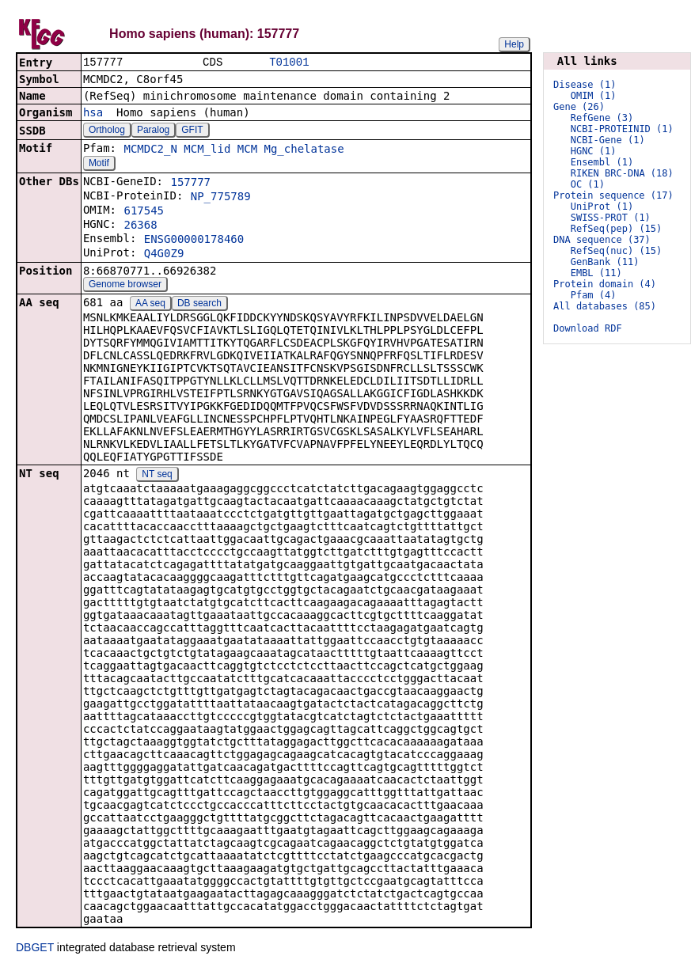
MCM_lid (207, 150)
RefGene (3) (602, 117)
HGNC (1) (594, 151)
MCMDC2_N (150, 150)
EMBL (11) (596, 273)
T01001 (289, 62)
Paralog (153, 131)
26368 (140, 226)
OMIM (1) (594, 95)
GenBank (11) (605, 261)
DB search (199, 304)
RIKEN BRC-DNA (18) (622, 173)
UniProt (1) (602, 206)
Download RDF (587, 328)
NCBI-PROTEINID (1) (622, 129)
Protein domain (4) (604, 284)
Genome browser (125, 285)
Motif (99, 164)
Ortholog (107, 131)
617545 (143, 212)
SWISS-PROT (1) (611, 217)
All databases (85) (604, 306)
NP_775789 (221, 198)
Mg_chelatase (304, 150)
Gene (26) (579, 106)
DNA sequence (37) (602, 239)
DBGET (35, 949)
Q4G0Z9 (164, 254)
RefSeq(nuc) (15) (617, 250)
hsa (93, 114)
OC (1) (588, 184)
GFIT (192, 131)
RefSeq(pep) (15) (617, 228)
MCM (247, 150)
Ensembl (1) (602, 162)
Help (514, 44)
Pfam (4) (594, 295)
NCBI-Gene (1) (608, 140)
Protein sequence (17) (613, 195)
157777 (190, 183)
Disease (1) (584, 84)
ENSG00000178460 (194, 240)
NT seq (157, 475)
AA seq (150, 304)
